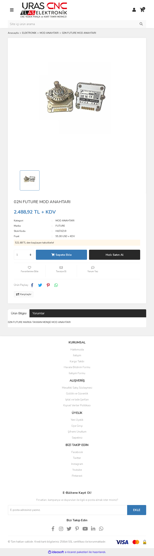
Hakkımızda (77, 349)
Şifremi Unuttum (77, 432)
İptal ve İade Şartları (77, 399)
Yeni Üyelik (77, 420)
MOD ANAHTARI (65, 220)
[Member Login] (134, 10)
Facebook (77, 452)
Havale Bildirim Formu (77, 367)
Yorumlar (38, 313)
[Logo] (43, 9)
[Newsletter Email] (67, 510)
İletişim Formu (77, 373)
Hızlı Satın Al (115, 255)
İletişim (77, 355)
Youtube (77, 470)
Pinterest (77, 476)
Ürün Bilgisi (18, 313)
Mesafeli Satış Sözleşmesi (77, 388)
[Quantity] (24, 255)
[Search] (77, 24)
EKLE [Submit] (136, 510)
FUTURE (60, 225)
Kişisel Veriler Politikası (77, 405)
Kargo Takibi (77, 361)
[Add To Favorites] (29, 271)
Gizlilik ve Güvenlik (77, 393)
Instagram (77, 464)
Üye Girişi (77, 426)
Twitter (77, 458)
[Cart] (142, 10)
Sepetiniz (77, 438)
